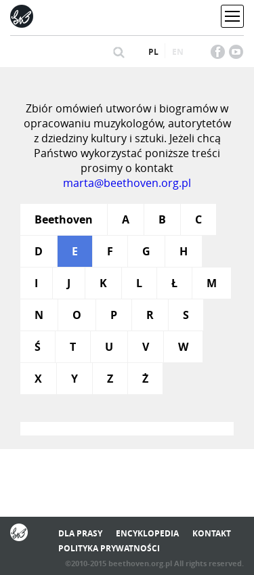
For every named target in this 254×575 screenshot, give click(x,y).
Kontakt (211, 533)
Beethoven (64, 219)
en (178, 52)
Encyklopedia (147, 533)
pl (153, 52)
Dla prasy (80, 533)
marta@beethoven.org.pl (127, 182)
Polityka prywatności (109, 548)
